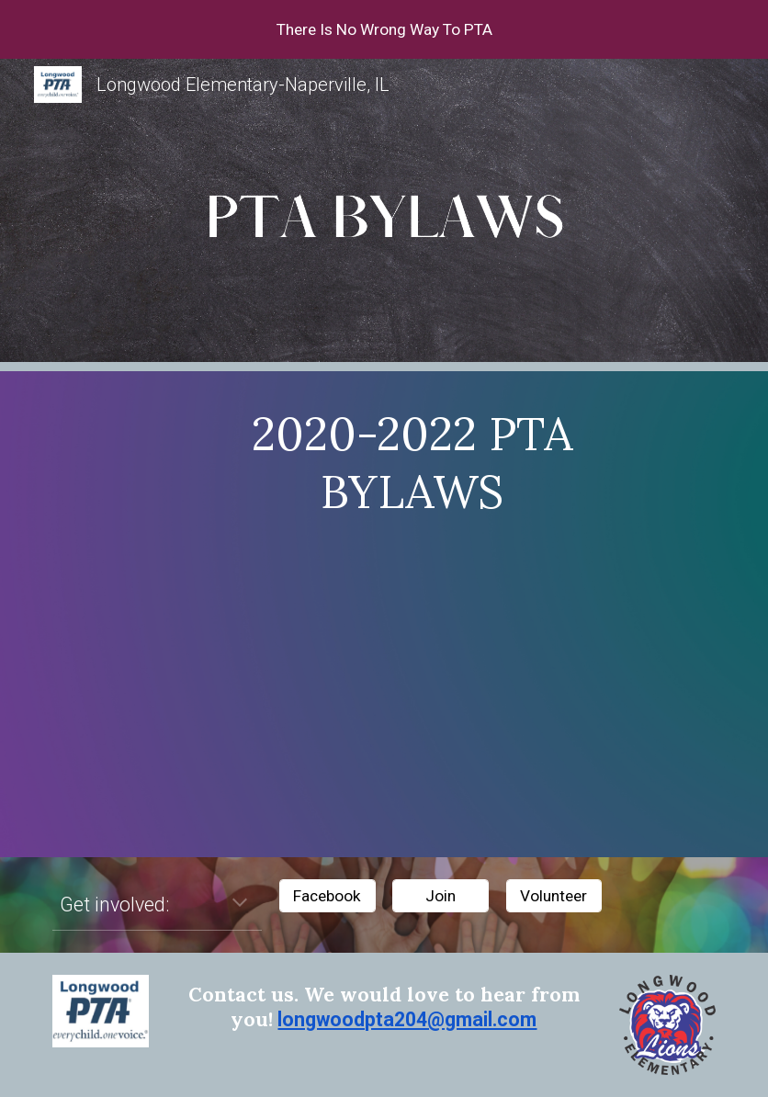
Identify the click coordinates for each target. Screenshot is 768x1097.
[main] (412, 463)
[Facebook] (327, 896)
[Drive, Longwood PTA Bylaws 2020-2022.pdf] (412, 684)
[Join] (440, 896)
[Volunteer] (554, 896)
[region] (384, 29)
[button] (240, 904)
